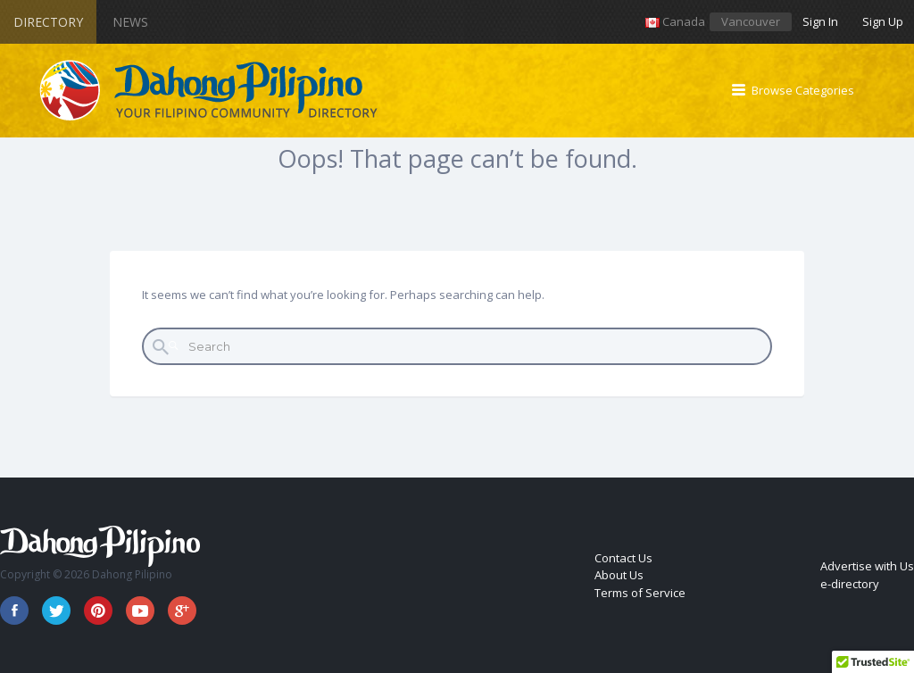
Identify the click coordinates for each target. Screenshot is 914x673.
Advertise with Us (867, 566)
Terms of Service (640, 593)
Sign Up (882, 21)
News (130, 21)
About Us (619, 575)
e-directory (849, 584)
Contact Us (623, 558)
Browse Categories (803, 90)
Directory (48, 21)
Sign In (820, 21)
